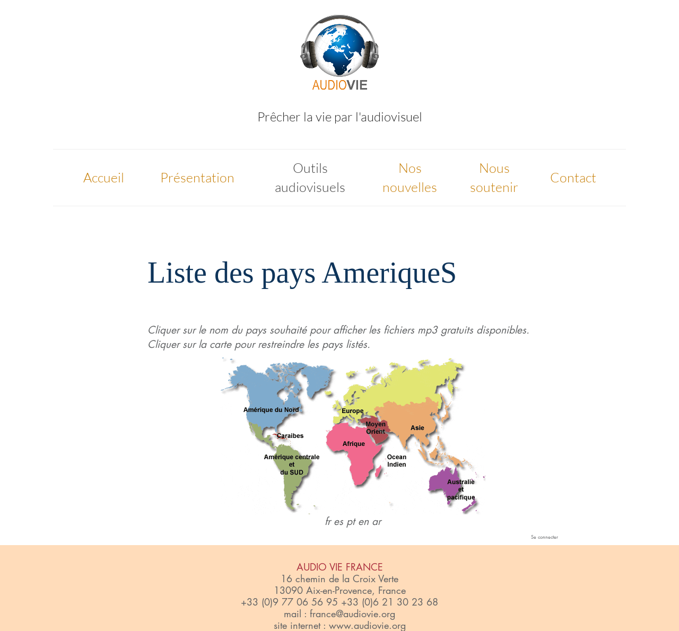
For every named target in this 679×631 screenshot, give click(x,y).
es (338, 521)
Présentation (197, 177)
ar (376, 521)
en (363, 521)
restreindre (281, 344)
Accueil (103, 177)
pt (350, 521)
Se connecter (544, 536)
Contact (573, 177)
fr (327, 521)
